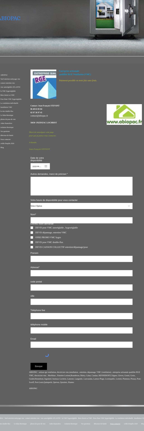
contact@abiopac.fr (39, 116)
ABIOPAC (33, 388)
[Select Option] (82, 206)
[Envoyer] (39, 366)
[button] (43, 84)
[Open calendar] (46, 166)
